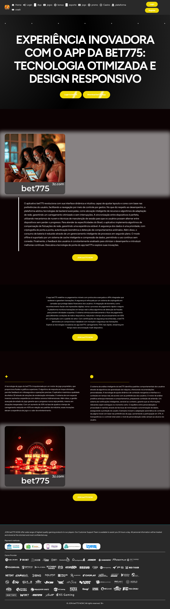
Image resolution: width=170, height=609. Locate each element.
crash (18, 9)
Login (29, 5)
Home (18, 5)
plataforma (120, 5)
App (39, 5)
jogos (49, 5)
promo (94, 5)
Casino (106, 5)
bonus (61, 5)
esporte (72, 5)
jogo (84, 5)
